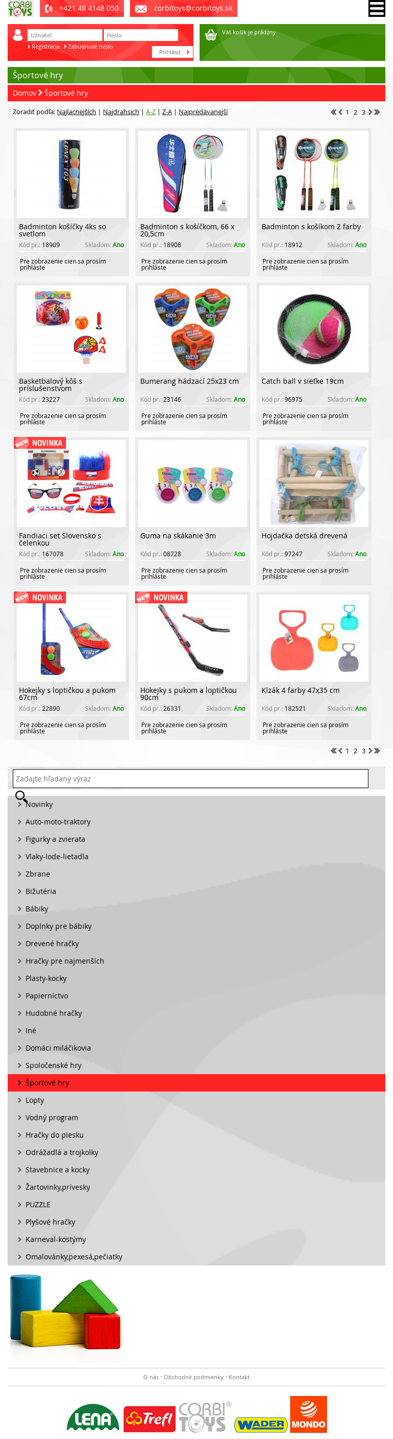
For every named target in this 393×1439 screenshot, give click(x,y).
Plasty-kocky (46, 978)
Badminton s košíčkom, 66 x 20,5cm (187, 230)
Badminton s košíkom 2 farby (311, 226)
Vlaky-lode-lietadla (57, 856)
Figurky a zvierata (55, 839)
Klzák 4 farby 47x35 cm (300, 690)
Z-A (167, 111)
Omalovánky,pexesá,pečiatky (74, 1256)
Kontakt (239, 1377)
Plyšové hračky (50, 1222)
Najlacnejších (76, 111)
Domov (24, 93)
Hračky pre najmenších (65, 961)
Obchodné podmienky (194, 1377)
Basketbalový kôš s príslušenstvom (50, 384)
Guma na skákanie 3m (178, 535)
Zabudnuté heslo (90, 46)
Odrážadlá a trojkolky (62, 1152)
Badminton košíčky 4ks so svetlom (62, 230)
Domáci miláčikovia (58, 1048)
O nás (151, 1377)
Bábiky (37, 908)
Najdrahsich (121, 111)
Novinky (39, 804)
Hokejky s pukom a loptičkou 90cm (188, 693)
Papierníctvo (47, 995)
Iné (31, 1030)
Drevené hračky (52, 943)
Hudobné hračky (54, 1013)
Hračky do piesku (55, 1135)
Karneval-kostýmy (56, 1239)
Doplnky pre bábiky (59, 926)
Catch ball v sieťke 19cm (302, 381)
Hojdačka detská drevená (304, 535)
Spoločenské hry (53, 1065)
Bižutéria (41, 891)
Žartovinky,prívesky (58, 1187)
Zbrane (38, 874)
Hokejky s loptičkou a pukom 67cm (67, 693)
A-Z (151, 111)
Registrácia (46, 46)
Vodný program (52, 1117)
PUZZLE (38, 1204)
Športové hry (66, 93)
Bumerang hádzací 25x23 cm (189, 381)
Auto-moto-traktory (58, 821)
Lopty (35, 1100)
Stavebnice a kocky (58, 1169)
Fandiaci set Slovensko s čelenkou (60, 539)
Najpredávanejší (203, 111)
